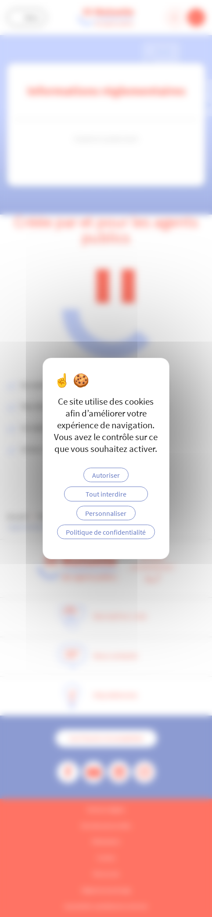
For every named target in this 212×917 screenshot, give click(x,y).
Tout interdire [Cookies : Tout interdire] (106, 494)
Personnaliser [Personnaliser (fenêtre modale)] (105, 513)
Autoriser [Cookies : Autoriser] (106, 475)
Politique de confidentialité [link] (106, 532)
